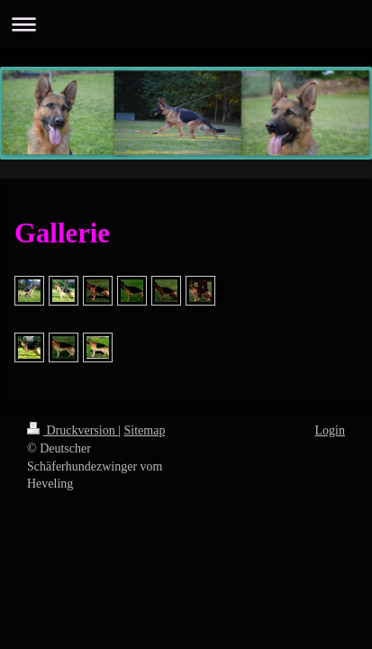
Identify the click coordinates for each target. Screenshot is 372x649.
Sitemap (145, 430)
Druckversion (72, 430)
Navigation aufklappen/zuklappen (186, 24)
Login (330, 430)
